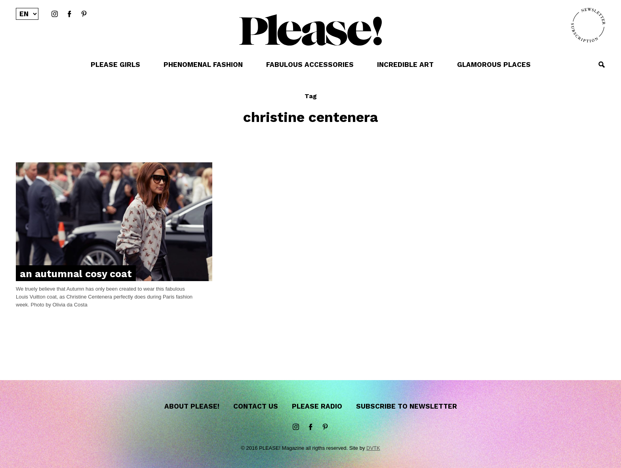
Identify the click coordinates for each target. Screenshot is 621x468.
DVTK (373, 448)
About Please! (191, 406)
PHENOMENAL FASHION (203, 64)
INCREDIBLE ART (405, 64)
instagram (54, 14)
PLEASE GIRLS (115, 64)
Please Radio (317, 406)
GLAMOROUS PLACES (494, 64)
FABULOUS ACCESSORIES (310, 64)
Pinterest (84, 14)
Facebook (69, 14)
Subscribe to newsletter (406, 406)
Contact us (255, 406)
